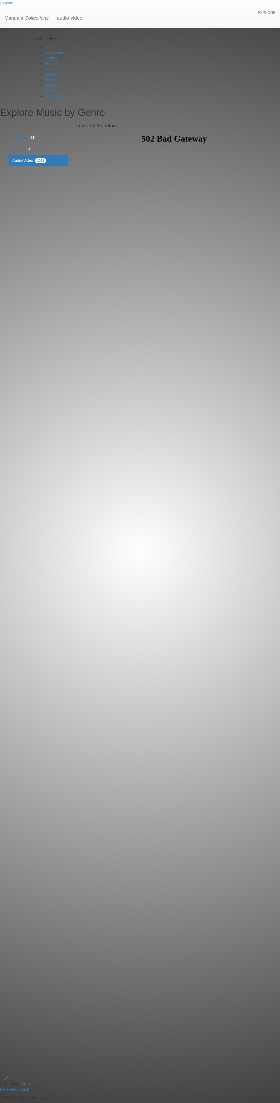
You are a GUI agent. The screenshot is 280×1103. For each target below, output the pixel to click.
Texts (49, 69)
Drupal (27, 1084)
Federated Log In (14, 1089)
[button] (6, 3)
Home (50, 47)
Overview (20, 126)
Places (50, 80)
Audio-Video (55, 52)
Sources (52, 63)
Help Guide (54, 96)
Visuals (51, 74)
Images (51, 58)
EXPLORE (267, 12)
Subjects (52, 85)
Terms (50, 91)
